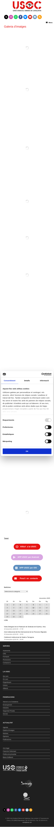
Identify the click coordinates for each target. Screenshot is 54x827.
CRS (4, 654)
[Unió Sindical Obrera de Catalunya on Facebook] (20, 17)
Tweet (6, 538)
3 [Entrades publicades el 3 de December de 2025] (20, 605)
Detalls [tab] (27, 381)
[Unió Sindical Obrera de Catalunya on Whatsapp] (16, 17)
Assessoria (6, 650)
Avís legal (6, 748)
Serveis (5, 714)
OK (27, 451)
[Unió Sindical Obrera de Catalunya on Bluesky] (25, 17)
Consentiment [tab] (9, 381)
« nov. (6, 620)
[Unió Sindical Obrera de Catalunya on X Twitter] (6, 17)
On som (5, 679)
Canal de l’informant (9, 751)
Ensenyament (7, 705)
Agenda (5, 727)
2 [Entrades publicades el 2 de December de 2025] (13, 605)
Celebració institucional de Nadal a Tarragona (19, 637)
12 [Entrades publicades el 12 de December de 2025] (33, 608)
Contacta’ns (7, 663)
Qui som (5, 676)
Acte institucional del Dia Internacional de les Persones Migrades (25, 632)
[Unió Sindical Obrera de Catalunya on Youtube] (30, 17)
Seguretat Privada (9, 711)
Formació (6, 657)
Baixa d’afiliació (8, 757)
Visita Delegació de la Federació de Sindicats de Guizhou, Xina (25, 627)
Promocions (7, 660)
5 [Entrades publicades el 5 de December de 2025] (33, 605)
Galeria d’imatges (8, 730)
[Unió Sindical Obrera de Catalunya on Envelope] (35, 17)
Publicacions (7, 739)
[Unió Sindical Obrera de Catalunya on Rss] (40, 17)
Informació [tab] (44, 381)
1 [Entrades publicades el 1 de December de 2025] (7, 605)
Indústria (6, 708)
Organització (7, 682)
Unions (5, 685)
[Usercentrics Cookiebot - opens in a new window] (41, 374)
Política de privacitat (9, 754)
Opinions (6, 736)
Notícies (5, 733)
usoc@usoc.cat (27, 822)
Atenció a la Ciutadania (10, 702)
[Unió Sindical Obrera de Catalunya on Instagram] (11, 17)
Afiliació (5, 688)
